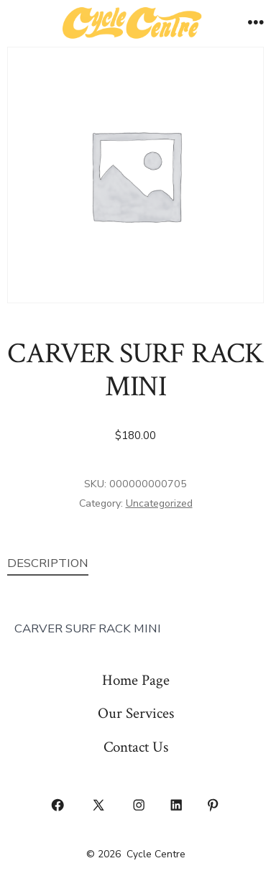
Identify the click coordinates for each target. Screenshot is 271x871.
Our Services (136, 713)
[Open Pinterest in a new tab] (213, 805)
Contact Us (136, 747)
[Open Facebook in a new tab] (58, 805)
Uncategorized (159, 503)
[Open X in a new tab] (98, 805)
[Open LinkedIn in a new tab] (176, 805)
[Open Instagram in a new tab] (139, 805)
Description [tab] (47, 563)
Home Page (136, 680)
